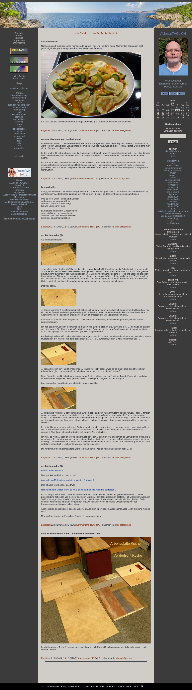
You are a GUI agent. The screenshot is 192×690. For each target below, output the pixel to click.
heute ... (173, 175)
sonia (19, 131)
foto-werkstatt (19, 107)
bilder (173, 153)
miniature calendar (19, 88)
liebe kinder (173, 189)
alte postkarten (173, 199)
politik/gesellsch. (173, 180)
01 (177, 107)
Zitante (19, 180)
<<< (157, 103)
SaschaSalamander (19, 199)
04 (158, 110)
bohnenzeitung (19, 97)
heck (19, 112)
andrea (19, 93)
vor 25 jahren (173, 223)
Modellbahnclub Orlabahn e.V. (19, 202)
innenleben (173, 182)
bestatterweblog (19, 95)
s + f (173, 220)
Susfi (19, 207)
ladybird (19, 117)
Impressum (19, 40)
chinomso (19, 100)
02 (182, 107)
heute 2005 (172, 197)
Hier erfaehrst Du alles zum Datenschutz (114, 686)
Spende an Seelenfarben (173, 83)
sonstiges (173, 185)
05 (163, 110)
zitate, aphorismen (173, 170)
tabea (19, 138)
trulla (19, 143)
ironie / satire (173, 165)
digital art (173, 194)
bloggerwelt (173, 161)
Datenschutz (19, 43)
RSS (92, 130)
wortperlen (19, 148)
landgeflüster (19, 119)
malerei (173, 201)
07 (172, 110)
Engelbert (45, 130)
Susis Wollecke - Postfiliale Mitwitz (19, 195)
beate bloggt (173, 218)
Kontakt (19, 38)
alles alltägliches (123, 130)
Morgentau (19, 197)
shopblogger (19, 129)
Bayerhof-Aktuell (19, 204)
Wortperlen (19, 192)
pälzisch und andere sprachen (173, 211)
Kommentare (82, 130)
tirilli (19, 141)
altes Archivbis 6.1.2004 (19, 77)
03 (187, 107)
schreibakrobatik (173, 213)
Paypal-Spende (173, 86)
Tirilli (19, 209)
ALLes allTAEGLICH (19, 183)
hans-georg (19, 109)
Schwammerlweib (19, 211)
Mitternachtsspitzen (19, 187)
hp (173, 158)
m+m (173, 208)
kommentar (172, 187)
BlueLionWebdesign (25, 218)
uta (19, 145)
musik (173, 173)
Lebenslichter (19, 185)
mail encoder (19, 156)
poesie (173, 163)
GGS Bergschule (19, 214)
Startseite (19, 33)
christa (19, 102)
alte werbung (173, 192)
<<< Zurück (80, 33)
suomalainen (19, 133)
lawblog (19, 121)
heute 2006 (172, 206)
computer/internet (173, 168)
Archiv (19, 35)
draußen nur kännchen (19, 105)
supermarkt (19, 136)
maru (19, 124)
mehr (173, 239)
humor (173, 177)
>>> (188, 103)
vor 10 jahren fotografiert (173, 216)
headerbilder (173, 204)
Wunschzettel (173, 80)
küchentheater (19, 114)
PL (98, 130)
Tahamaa (19, 190)
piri (19, 126)
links (173, 156)
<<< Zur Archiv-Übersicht (104, 33)
